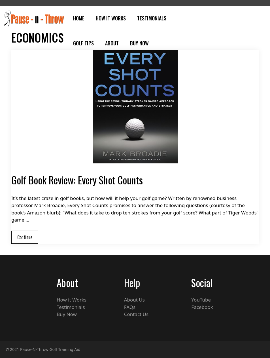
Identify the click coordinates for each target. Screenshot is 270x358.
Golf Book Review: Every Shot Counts (77, 179)
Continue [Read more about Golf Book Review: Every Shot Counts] (24, 237)
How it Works (71, 299)
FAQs (129, 307)
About (112, 43)
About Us (134, 299)
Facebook (202, 307)
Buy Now (139, 43)
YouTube (201, 299)
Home (78, 18)
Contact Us (136, 314)
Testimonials (151, 18)
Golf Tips (83, 43)
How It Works (111, 18)
